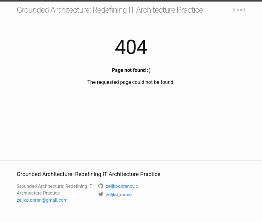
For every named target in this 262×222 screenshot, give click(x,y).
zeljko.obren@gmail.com (42, 200)
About (238, 10)
